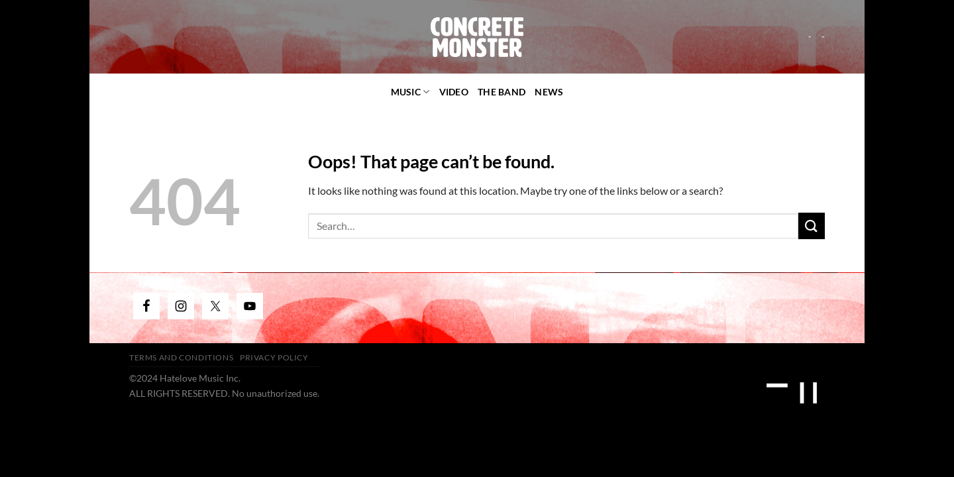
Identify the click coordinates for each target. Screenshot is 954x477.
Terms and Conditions (181, 357)
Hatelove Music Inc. (200, 378)
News (549, 91)
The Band (501, 91)
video (453, 91)
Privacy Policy (274, 357)
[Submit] (811, 225)
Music (410, 91)
